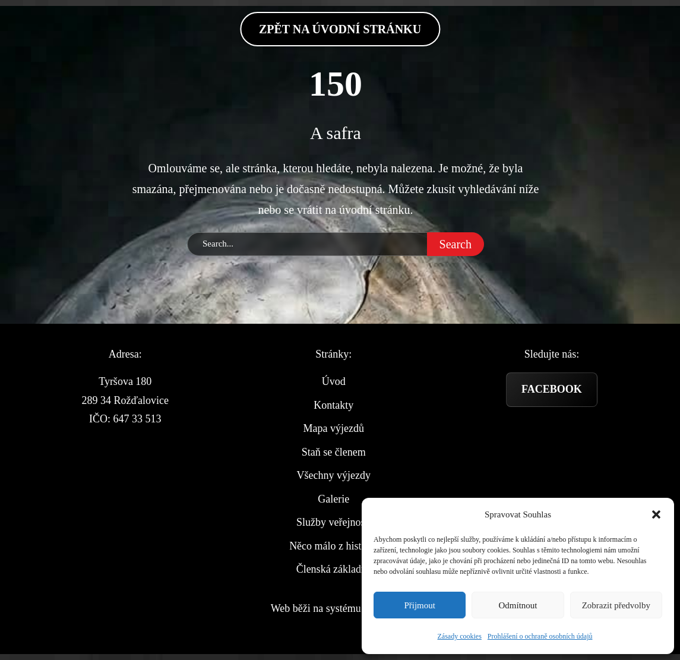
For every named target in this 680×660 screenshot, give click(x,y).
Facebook (551, 389)
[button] (656, 514)
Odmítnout (517, 605)
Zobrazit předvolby (616, 605)
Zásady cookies (460, 636)
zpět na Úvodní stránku (340, 29)
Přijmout (419, 605)
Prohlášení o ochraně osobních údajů (540, 636)
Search (455, 244)
